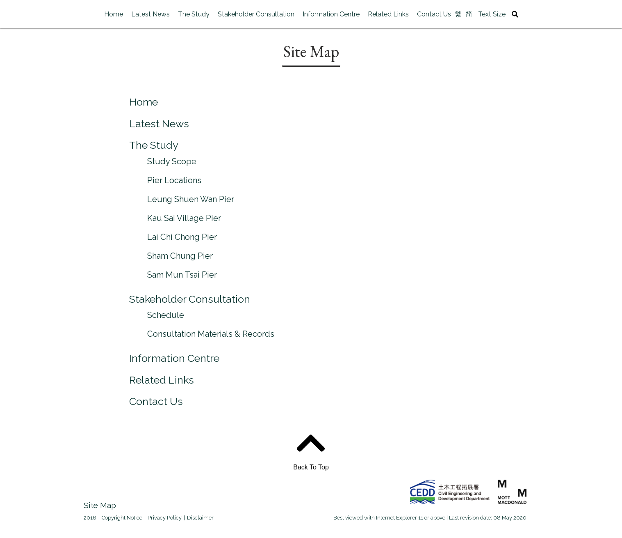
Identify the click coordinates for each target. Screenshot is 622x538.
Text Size (492, 14)
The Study (194, 14)
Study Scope (171, 161)
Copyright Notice (122, 518)
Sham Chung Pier (180, 256)
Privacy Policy (165, 518)
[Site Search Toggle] (515, 14)
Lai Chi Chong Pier (182, 237)
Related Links (388, 14)
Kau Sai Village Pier (184, 218)
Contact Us (434, 14)
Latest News (150, 14)
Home (113, 14)
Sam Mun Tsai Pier (182, 275)
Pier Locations (174, 180)
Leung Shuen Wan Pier (190, 199)
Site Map (101, 505)
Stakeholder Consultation (256, 14)
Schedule (165, 315)
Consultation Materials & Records (210, 334)
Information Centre (331, 14)
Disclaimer (200, 518)
